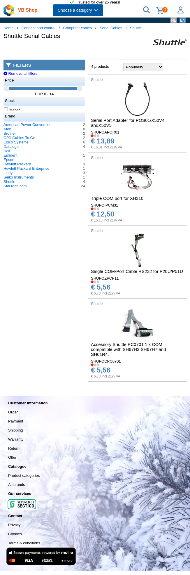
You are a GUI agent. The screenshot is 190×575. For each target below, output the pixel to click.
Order (13, 412)
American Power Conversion (27, 124)
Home (8, 28)
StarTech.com (15, 186)
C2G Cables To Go (19, 138)
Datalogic (11, 146)
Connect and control (38, 28)
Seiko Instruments (18, 177)
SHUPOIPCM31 (104, 205)
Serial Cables (111, 28)
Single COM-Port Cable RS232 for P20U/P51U (137, 271)
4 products (100, 66)
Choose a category (78, 10)
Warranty (15, 439)
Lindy (8, 173)
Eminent (10, 155)
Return (14, 448)
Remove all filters (20, 73)
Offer (12, 457)
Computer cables (77, 28)
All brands (16, 484)
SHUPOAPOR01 (105, 132)
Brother (9, 133)
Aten (7, 129)
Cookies (15, 534)
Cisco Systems (16, 142)
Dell (6, 151)
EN (182, 20)
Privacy (14, 525)
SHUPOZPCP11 (105, 278)
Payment (15, 421)
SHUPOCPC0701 (106, 361)
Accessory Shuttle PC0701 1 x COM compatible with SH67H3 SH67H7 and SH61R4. (128, 349)
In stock (12, 109)
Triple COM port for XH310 (117, 198)
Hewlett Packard (17, 164)
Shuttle (136, 28)
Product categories (24, 475)
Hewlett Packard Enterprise (26, 168)
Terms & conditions (24, 543)
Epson (8, 159)
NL (173, 20)
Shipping (15, 430)
